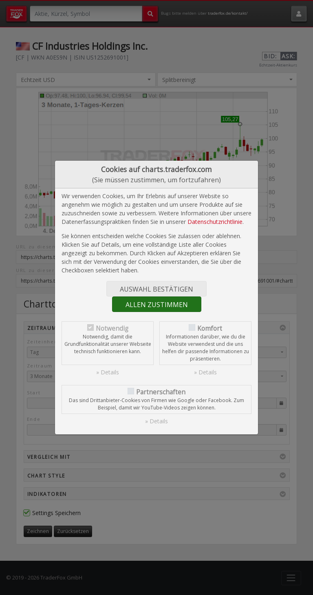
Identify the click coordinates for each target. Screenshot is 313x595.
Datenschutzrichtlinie (214, 222)
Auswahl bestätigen (156, 289)
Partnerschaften (160, 392)
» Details (107, 372)
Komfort (209, 328)
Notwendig (112, 328)
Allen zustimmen (157, 304)
